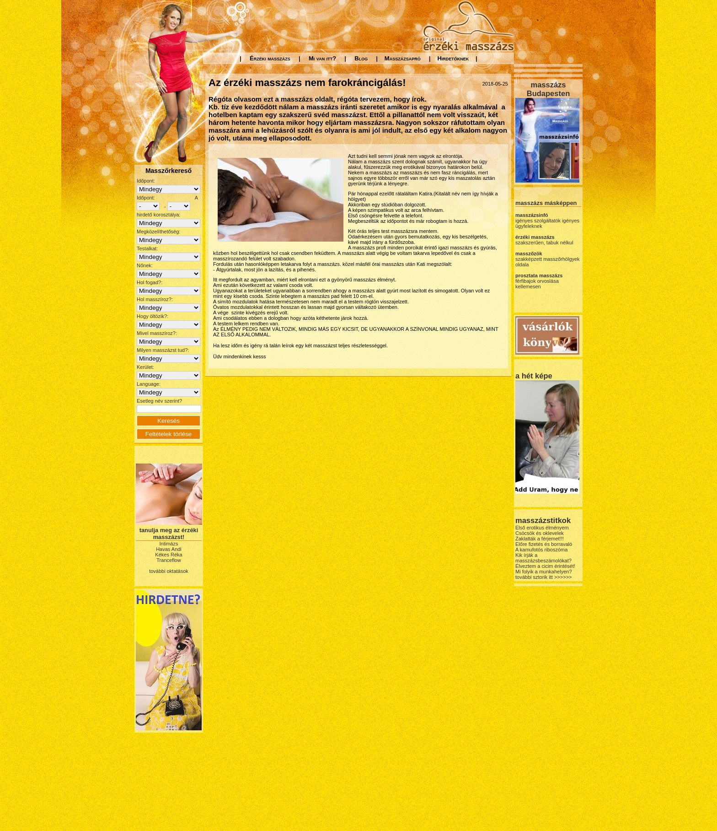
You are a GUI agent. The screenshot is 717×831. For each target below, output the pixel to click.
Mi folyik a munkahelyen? (543, 571)
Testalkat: (147, 248)
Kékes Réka (168, 554)
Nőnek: (145, 265)
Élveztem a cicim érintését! (545, 566)
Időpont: (146, 180)
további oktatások (168, 571)
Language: (149, 384)
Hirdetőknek (453, 58)
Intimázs (169, 543)
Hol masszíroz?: (155, 299)
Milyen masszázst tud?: (163, 350)
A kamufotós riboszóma (541, 549)
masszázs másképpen (546, 203)
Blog (361, 58)
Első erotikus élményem (542, 527)
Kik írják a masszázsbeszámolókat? (543, 557)
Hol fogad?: (149, 282)
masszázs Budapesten (548, 89)
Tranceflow (168, 560)
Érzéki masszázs (270, 58)
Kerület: (145, 367)
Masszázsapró (403, 58)
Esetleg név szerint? (159, 401)
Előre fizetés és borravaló (543, 544)
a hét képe (533, 376)
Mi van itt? (322, 58)
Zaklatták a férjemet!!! (539, 538)
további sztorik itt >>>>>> (543, 577)
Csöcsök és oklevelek (539, 533)
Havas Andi (169, 549)
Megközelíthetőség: (158, 231)
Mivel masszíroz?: (157, 333)
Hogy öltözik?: (152, 316)
